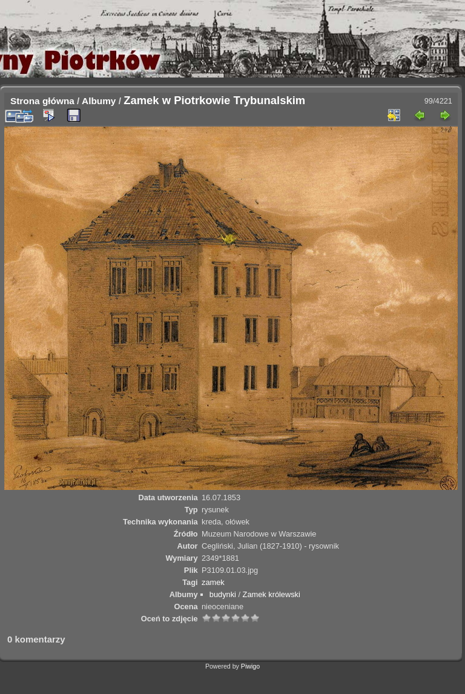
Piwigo (250, 666)
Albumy (99, 101)
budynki (222, 594)
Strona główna (42, 101)
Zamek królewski (271, 594)
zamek (213, 582)
